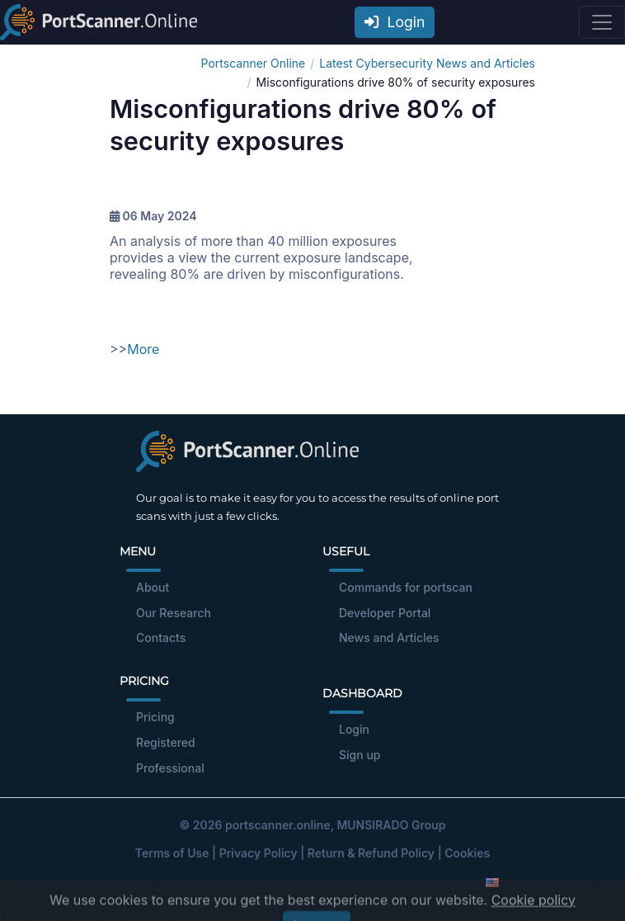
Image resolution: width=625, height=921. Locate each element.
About (152, 587)
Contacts (161, 638)
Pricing (155, 717)
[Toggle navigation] (602, 22)
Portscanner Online (253, 63)
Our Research (173, 613)
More (143, 349)
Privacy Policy (258, 853)
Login (394, 22)
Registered (165, 742)
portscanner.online (278, 825)
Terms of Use (172, 853)
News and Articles (389, 638)
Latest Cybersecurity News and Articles (427, 63)
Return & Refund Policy (371, 853)
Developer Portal (384, 613)
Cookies (467, 853)
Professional (170, 768)
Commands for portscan (405, 587)
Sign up (359, 755)
